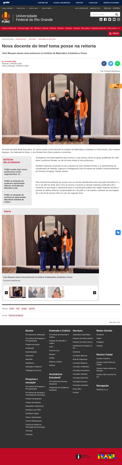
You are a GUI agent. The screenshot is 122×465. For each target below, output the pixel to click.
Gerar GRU (77, 389)
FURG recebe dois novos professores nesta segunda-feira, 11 (15, 171)
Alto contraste (81, 8)
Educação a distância (34, 367)
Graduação (30, 348)
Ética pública (85, 28)
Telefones (60, 28)
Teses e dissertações (33, 417)
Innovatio (29, 431)
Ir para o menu (22, 8)
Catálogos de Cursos (33, 370)
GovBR (6, 2)
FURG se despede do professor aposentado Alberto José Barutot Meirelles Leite (14, 184)
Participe (79, 3)
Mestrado (29, 359)
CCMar (51, 358)
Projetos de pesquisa (33, 399)
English (107, 8)
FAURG (76, 393)
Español (116, 8)
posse (12, 309)
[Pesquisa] (116, 14)
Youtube (99, 346)
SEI (31, 28)
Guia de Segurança (80, 359)
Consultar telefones (80, 363)
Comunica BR (43, 3)
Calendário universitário (82, 335)
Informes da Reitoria (16, 315)
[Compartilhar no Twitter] (110, 63)
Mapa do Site (95, 8)
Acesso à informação (61, 3)
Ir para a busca (34, 8)
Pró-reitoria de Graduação (35, 335)
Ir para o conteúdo (8, 8)
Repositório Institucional (34, 406)
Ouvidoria (76, 28)
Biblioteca (37, 28)
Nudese (52, 365)
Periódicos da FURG (33, 410)
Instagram (100, 342)
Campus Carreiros (103, 358)
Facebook (100, 335)
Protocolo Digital (23, 28)
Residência (30, 363)
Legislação (93, 3)
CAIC (51, 347)
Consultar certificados (81, 367)
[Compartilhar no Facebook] (104, 63)
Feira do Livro (54, 351)
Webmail (53, 28)
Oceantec (29, 434)
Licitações (68, 28)
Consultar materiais (80, 374)
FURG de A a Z (102, 390)
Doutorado (30, 356)
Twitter (98, 338)
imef (17, 309)
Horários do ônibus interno (83, 342)
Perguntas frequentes (98, 28)
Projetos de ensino (33, 344)
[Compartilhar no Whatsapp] (117, 63)
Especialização (31, 352)
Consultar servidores (80, 385)
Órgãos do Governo (111, 3)
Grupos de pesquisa (33, 402)
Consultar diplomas (80, 356)
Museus (52, 354)
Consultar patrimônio (80, 378)
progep (24, 309)
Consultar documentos (81, 370)
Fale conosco (112, 28)
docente (32, 309)
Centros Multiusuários (34, 421)
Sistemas (45, 28)
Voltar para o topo (114, 322)
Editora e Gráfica (55, 362)
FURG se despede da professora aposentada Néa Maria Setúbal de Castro (15, 198)
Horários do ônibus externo (83, 338)
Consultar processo (80, 382)
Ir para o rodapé (47, 8)
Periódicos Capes (32, 413)
